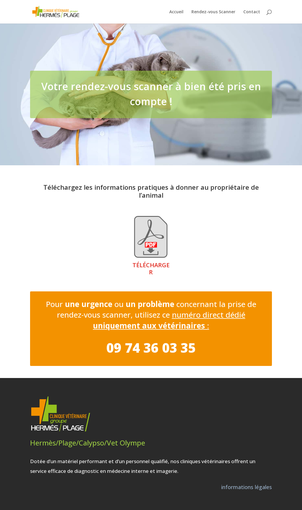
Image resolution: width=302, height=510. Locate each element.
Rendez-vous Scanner (213, 12)
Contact (251, 12)
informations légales (246, 487)
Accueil (176, 12)
